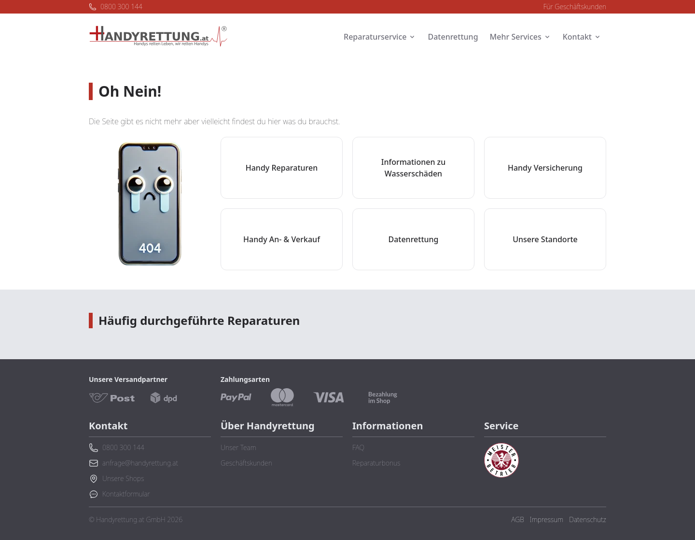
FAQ (358, 447)
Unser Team (238, 447)
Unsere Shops (116, 478)
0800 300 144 (115, 6)
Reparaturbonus (376, 462)
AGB (517, 519)
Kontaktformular (119, 494)
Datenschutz (587, 519)
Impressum (546, 519)
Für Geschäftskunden (575, 6)
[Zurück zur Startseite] (158, 36)
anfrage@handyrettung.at (133, 463)
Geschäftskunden (246, 462)
